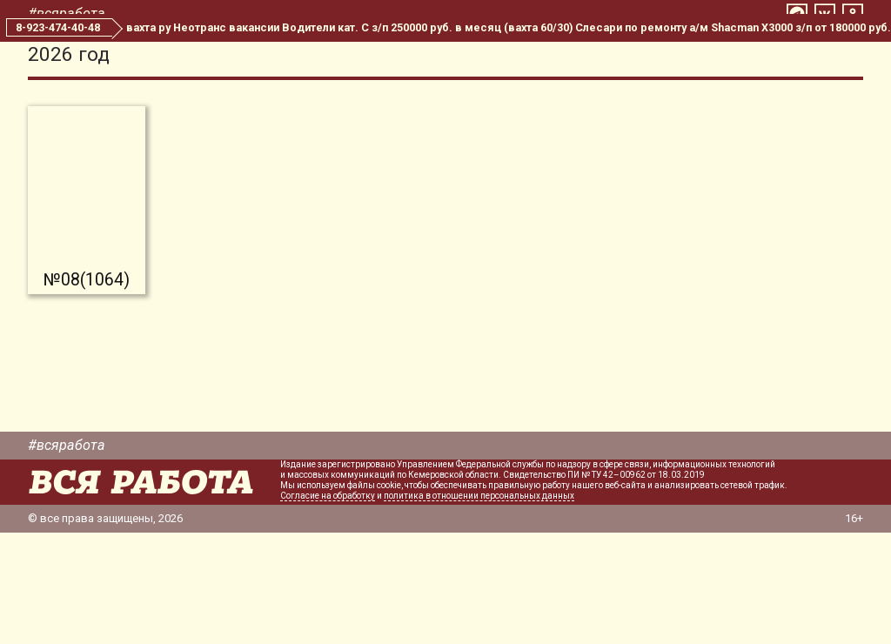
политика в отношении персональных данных (479, 607)
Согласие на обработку (327, 607)
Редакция (637, 59)
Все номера (535, 59)
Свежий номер (418, 59)
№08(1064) (87, 391)
